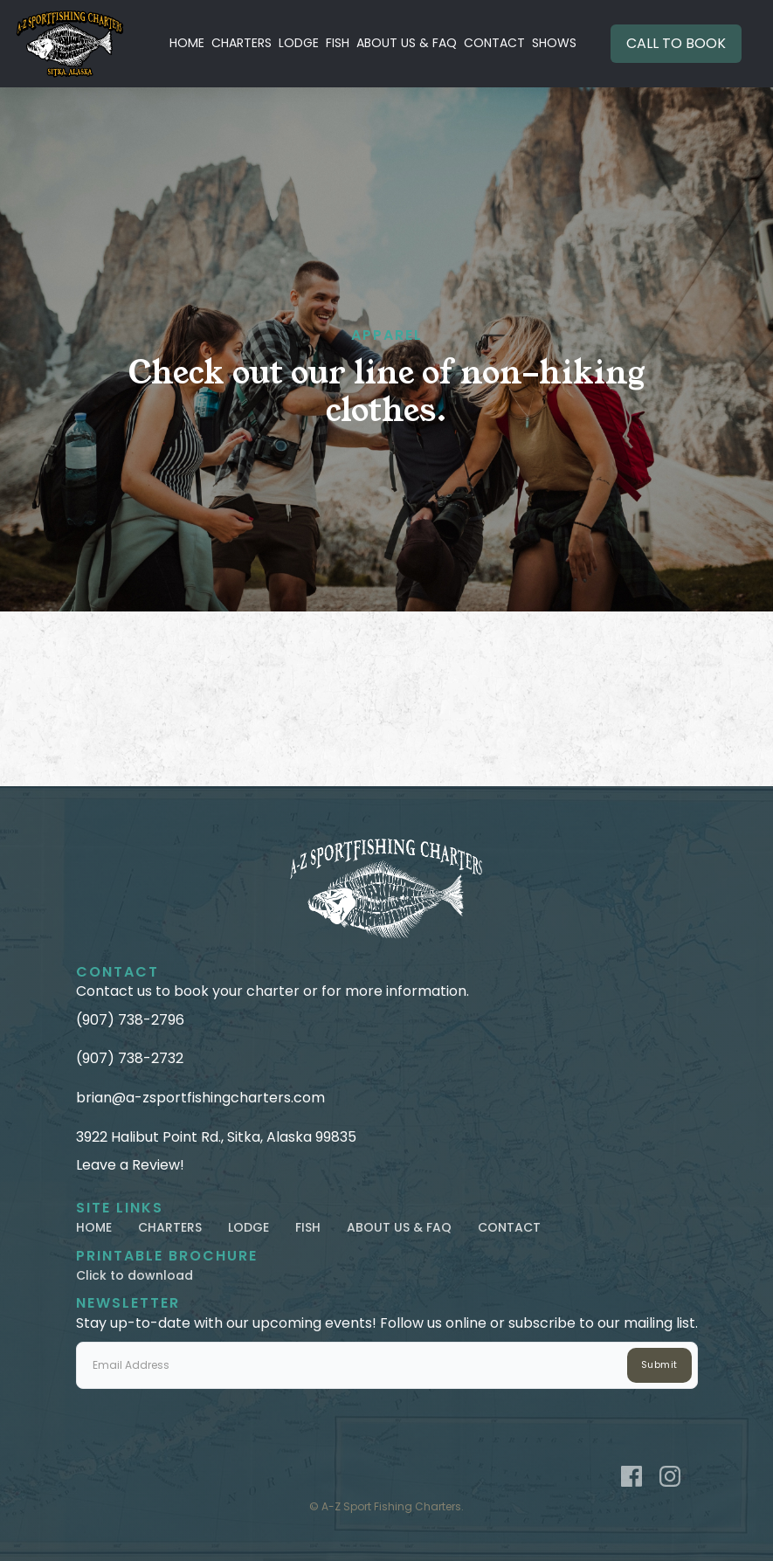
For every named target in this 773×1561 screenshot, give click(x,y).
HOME (186, 43)
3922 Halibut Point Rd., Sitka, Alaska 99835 (216, 1137)
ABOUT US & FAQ (406, 43)
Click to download (134, 1275)
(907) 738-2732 (129, 1058)
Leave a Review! (130, 1165)
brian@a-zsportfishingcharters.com (200, 1098)
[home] (70, 44)
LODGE (299, 43)
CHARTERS (241, 43)
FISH (337, 43)
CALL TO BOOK (676, 43)
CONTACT (494, 43)
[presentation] (209, 1423)
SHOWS (554, 43)
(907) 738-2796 (130, 1020)
